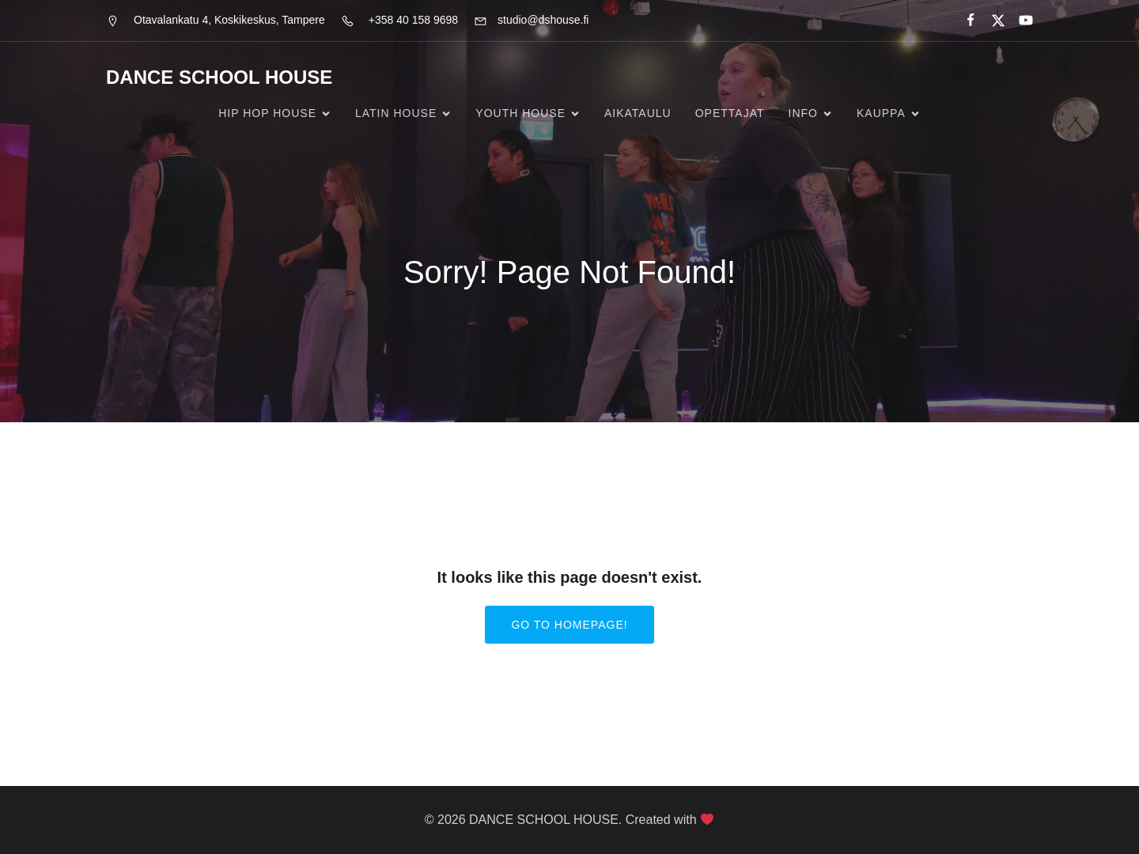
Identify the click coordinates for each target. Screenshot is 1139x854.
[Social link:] (964, 20)
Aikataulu (638, 113)
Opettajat (730, 113)
